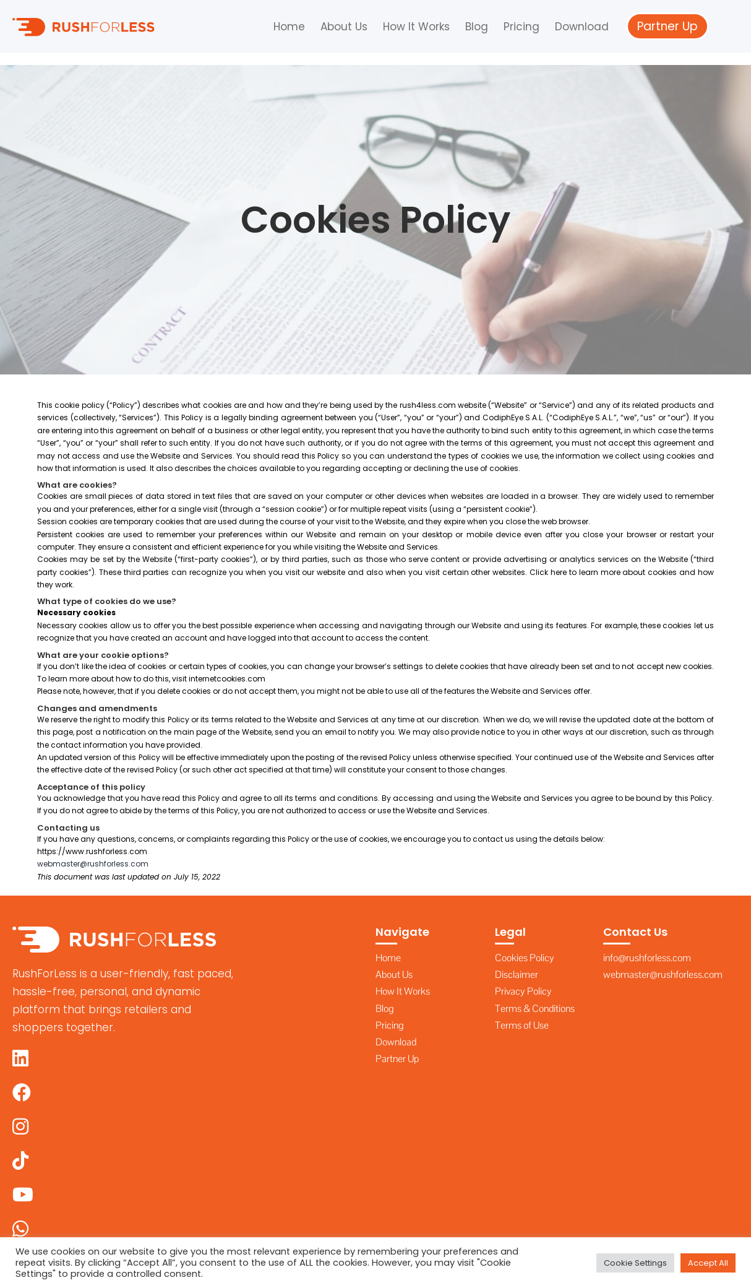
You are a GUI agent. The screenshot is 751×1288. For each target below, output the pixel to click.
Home (289, 26)
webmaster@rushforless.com (92, 863)
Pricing (521, 26)
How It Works (416, 26)
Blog (476, 26)
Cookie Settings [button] (635, 1263)
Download (582, 26)
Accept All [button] (708, 1263)
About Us (343, 26)
